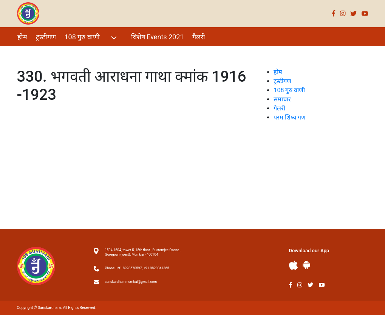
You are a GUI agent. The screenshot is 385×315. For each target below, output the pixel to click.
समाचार (282, 99)
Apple (293, 265)
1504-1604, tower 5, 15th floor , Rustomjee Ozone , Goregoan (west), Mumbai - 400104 (143, 252)
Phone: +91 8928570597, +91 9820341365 (137, 268)
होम (22, 37)
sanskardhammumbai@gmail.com (131, 282)
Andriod (306, 265)
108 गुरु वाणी (92, 37)
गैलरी (198, 37)
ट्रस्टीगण (46, 37)
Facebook (334, 13)
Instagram (343, 13)
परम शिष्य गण (35, 53)
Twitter (353, 13)
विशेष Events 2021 (157, 37)
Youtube (365, 13)
